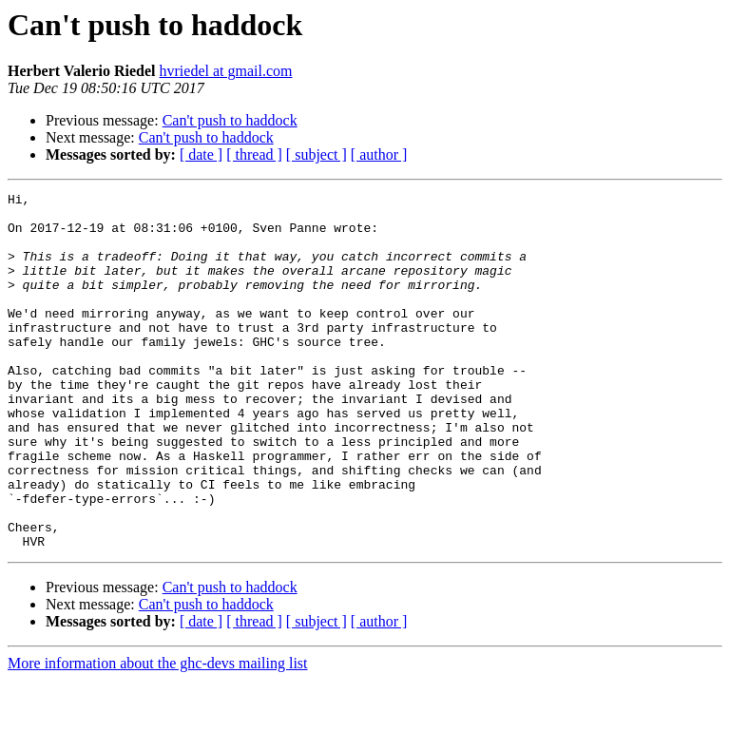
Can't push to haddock (230, 120)
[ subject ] (316, 154)
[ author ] (379, 154)
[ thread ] (254, 154)
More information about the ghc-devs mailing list (158, 734)
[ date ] (201, 154)
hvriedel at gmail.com (226, 71)
